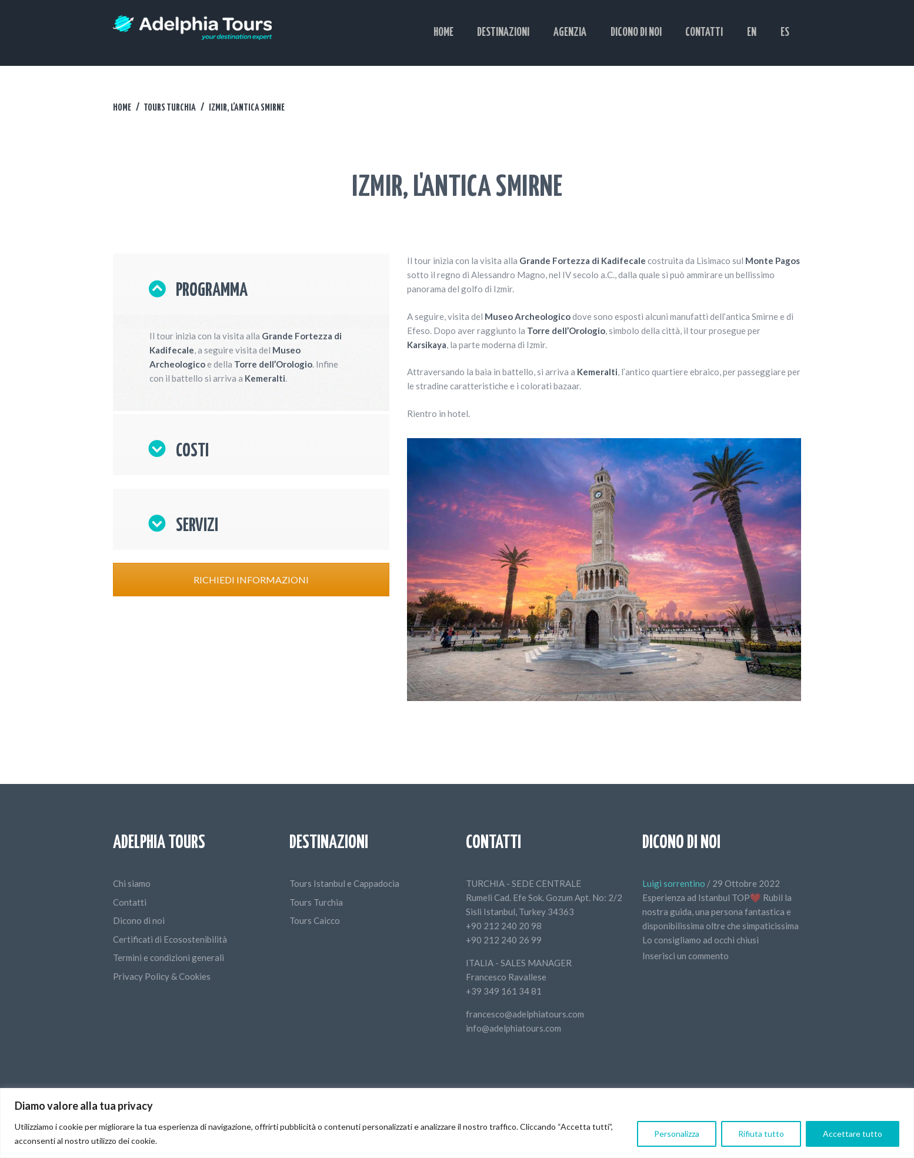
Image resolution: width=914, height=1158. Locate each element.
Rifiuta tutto (761, 1134)
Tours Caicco (314, 920)
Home (122, 107)
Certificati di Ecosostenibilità (170, 939)
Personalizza (676, 1134)
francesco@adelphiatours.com (525, 1014)
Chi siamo (132, 883)
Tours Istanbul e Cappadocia (344, 883)
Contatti (129, 902)
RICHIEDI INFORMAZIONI (251, 579)
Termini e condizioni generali (168, 957)
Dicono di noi (139, 920)
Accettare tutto (852, 1134)
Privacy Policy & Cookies (162, 976)
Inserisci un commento (685, 955)
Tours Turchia (170, 107)
